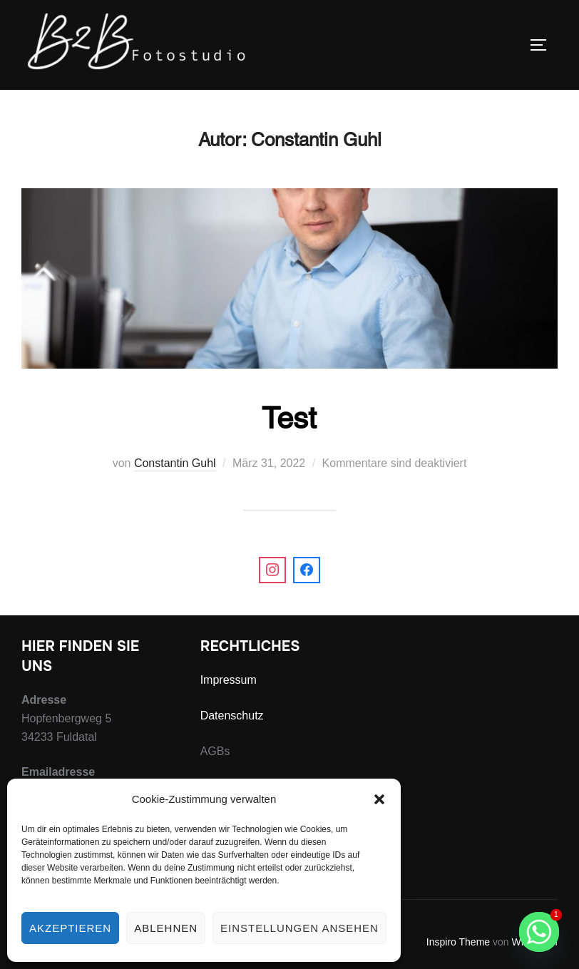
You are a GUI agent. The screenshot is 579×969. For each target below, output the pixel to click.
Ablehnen (166, 928)
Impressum (228, 680)
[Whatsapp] (539, 932)
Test (289, 418)
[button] (379, 799)
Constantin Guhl (175, 463)
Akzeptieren (70, 928)
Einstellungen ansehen (299, 928)
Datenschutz (232, 715)
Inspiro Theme (458, 942)
